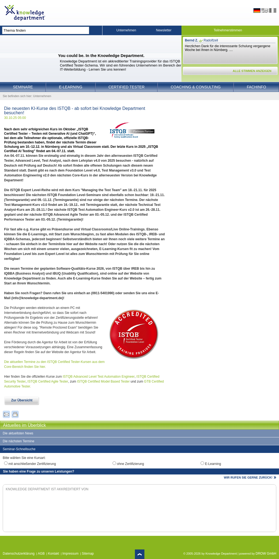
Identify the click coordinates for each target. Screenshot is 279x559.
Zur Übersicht (21, 400)
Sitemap (88, 553)
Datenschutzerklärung (19, 553)
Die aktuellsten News (18, 433)
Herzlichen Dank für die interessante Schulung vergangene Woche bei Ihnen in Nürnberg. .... (228, 48)
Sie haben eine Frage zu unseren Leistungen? (38, 471)
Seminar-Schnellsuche (19, 449)
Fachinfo (256, 87)
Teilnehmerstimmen (228, 30)
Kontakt (53, 553)
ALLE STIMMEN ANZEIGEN (252, 71)
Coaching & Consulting (196, 87)
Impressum (70, 553)
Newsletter (164, 30)
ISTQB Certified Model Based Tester (103, 381)
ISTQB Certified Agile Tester (48, 381)
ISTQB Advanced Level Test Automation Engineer (99, 376)
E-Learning (71, 87)
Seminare (23, 87)
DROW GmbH (266, 553)
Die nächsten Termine (18, 441)
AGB (41, 553)
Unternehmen (126, 30)
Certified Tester (126, 87)
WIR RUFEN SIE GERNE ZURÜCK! (248, 477)
